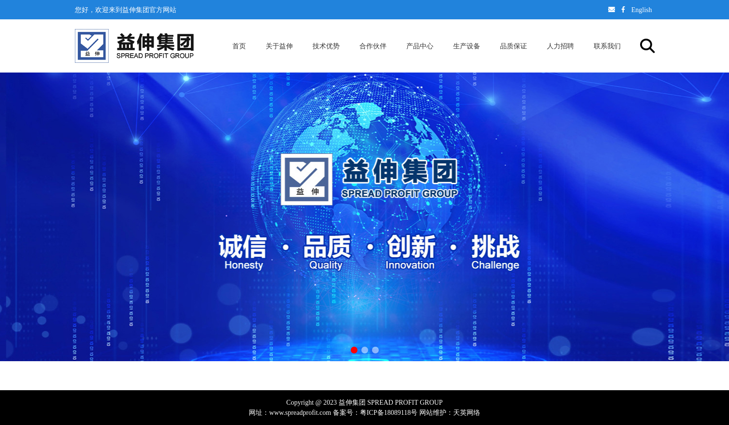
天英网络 (466, 412)
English (641, 9)
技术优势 (326, 46)
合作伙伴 (372, 46)
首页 (239, 46)
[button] (354, 350)
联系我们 (607, 46)
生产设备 (466, 46)
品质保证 (513, 46)
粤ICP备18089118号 (388, 412)
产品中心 (419, 46)
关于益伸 (279, 46)
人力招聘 (560, 46)
